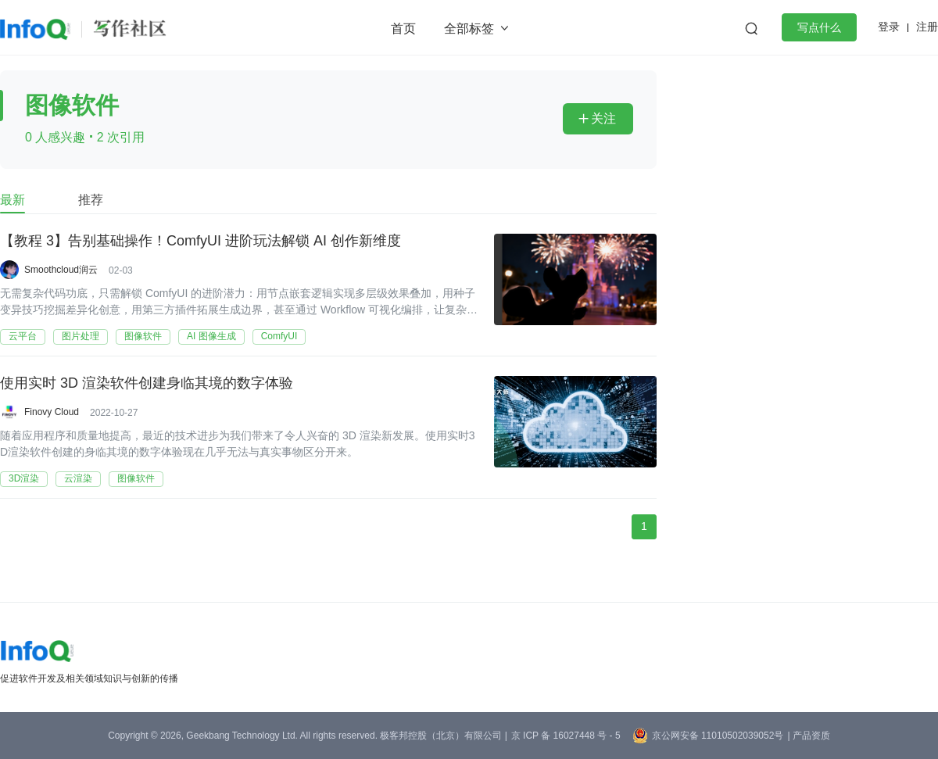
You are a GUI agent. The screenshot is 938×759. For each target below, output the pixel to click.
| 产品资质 (808, 735)
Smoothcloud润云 (61, 269)
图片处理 (80, 336)
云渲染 (78, 478)
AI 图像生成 (211, 336)
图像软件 (143, 336)
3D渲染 (24, 478)
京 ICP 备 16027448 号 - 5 (566, 735)
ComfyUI (279, 336)
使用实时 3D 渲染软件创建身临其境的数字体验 (146, 384)
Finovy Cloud (51, 411)
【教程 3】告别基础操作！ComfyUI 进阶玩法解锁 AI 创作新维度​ (200, 241)
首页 (403, 28)
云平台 (23, 336)
